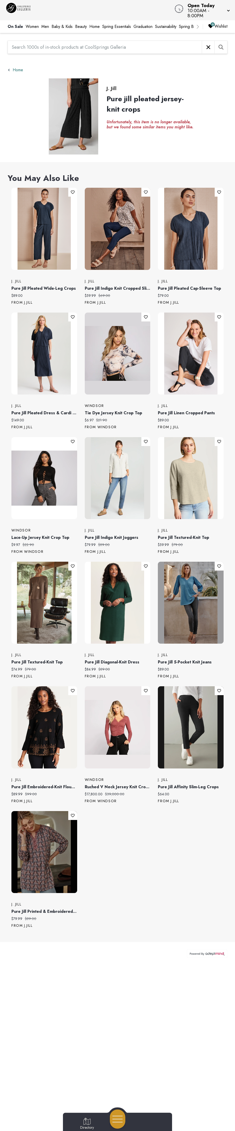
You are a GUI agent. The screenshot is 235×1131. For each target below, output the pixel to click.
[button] (207, 10)
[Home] (89, 10)
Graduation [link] (143, 26)
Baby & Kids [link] (62, 26)
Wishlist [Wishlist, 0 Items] (217, 26)
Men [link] (45, 26)
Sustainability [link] (165, 26)
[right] (197, 26)
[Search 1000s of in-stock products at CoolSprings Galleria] (105, 47)
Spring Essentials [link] (116, 26)
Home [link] (94, 26)
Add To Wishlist (73, 192)
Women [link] (32, 26)
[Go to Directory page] (87, 1124)
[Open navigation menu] (117, 1119)
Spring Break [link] (190, 26)
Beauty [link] (81, 26)
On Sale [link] (15, 26)
